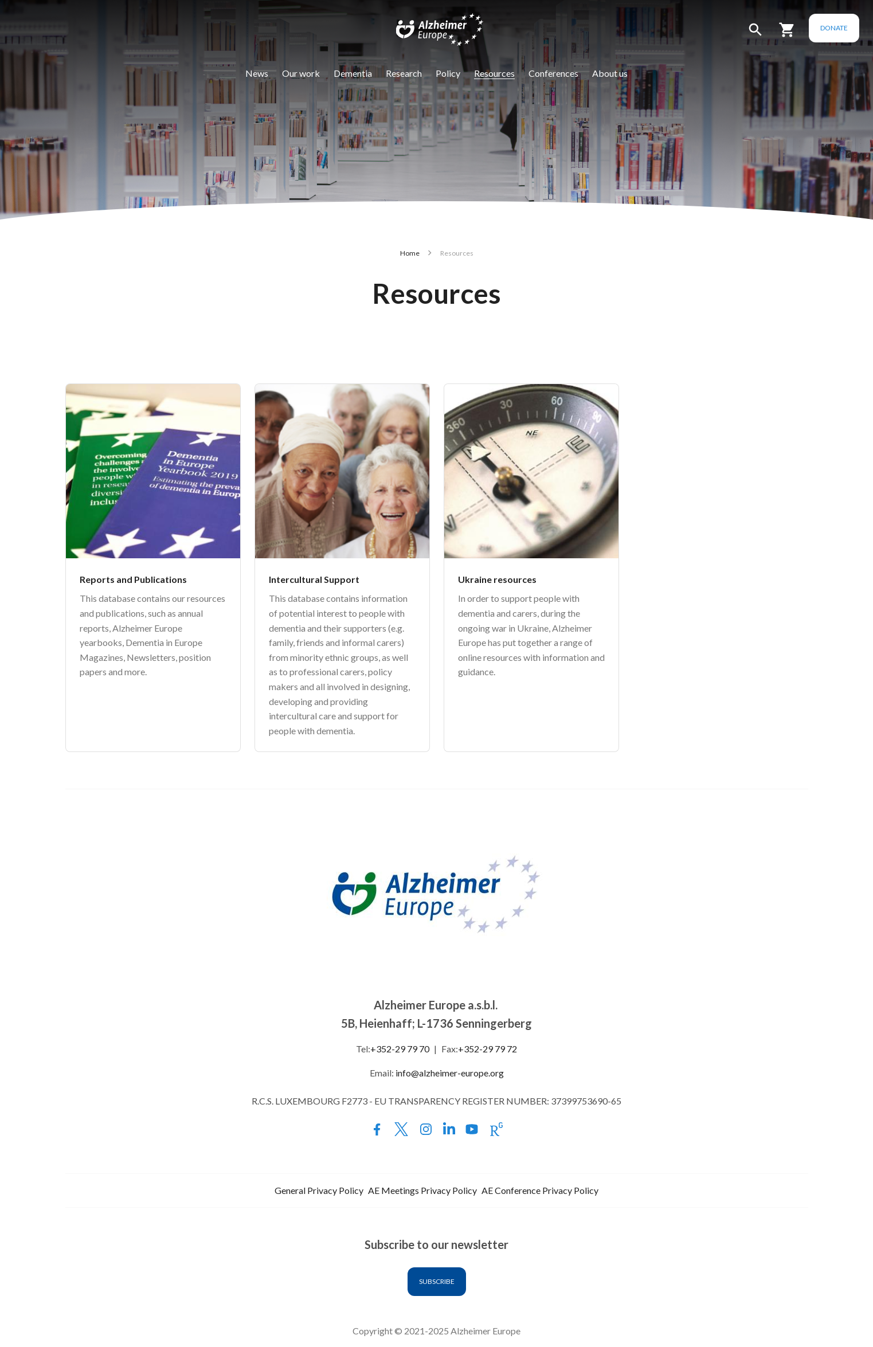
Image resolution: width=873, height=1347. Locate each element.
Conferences (553, 73)
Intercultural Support (314, 579)
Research (404, 73)
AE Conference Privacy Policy (539, 1190)
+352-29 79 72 (487, 1048)
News (256, 73)
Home (410, 253)
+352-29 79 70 (399, 1048)
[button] (755, 34)
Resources (494, 73)
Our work (301, 73)
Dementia (353, 73)
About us (610, 73)
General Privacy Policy (319, 1190)
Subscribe (437, 1281)
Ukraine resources (497, 579)
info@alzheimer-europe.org (450, 1072)
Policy (448, 73)
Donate (834, 28)
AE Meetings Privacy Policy (422, 1190)
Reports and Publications (133, 579)
